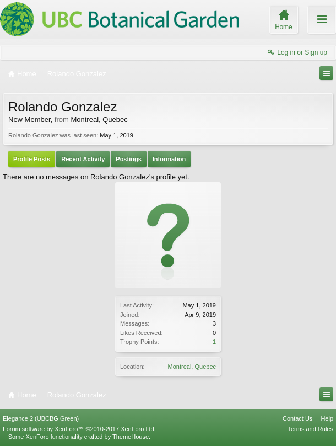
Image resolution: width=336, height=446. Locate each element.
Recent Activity (83, 159)
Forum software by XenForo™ (79, 429)
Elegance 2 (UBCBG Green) (41, 418)
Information (169, 159)
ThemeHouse (130, 436)
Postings (128, 159)
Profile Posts (31, 159)
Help (327, 418)
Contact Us (297, 418)
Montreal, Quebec (192, 366)
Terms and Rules (310, 429)
